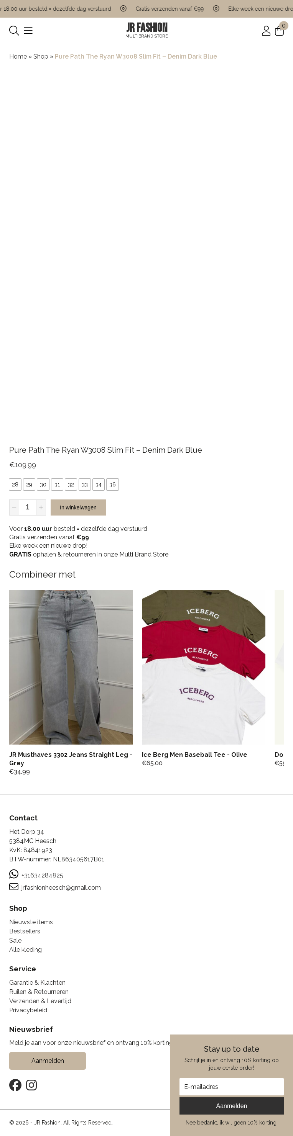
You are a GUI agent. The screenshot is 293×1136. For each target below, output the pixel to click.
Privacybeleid (28, 1010)
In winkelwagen (78, 507)
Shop (40, 56)
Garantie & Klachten (37, 982)
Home (18, 56)
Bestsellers (24, 931)
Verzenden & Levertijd (40, 1001)
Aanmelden (231, 1106)
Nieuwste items (31, 922)
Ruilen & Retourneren (39, 991)
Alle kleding (25, 949)
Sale (15, 940)
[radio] (15, 484)
